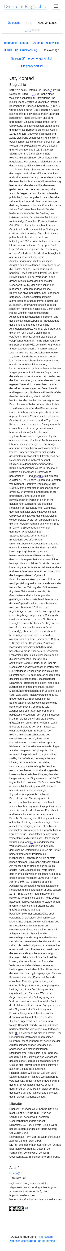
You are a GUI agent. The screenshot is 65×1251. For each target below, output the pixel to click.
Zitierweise (52, 42)
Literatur (25, 42)
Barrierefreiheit (47, 1240)
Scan (16, 58)
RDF (8, 50)
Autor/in (38, 42)
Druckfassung (26, 50)
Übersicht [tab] (14, 22)
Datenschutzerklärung (22, 1240)
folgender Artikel (31, 66)
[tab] (47, 22)
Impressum (46, 1236)
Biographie (11, 42)
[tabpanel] (32, 625)
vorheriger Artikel (40, 58)
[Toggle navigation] (56, 6)
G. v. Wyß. (15, 1173)
